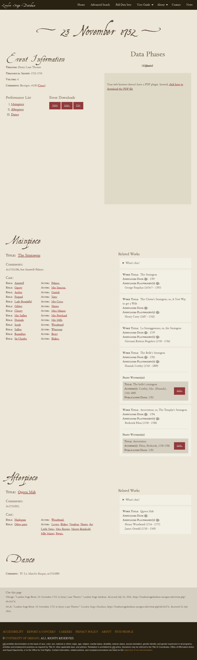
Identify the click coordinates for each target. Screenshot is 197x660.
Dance (15, 114)
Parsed (176, 65)
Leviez (55, 524)
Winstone (56, 329)
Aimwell (19, 283)
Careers (65, 631)
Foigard (18, 297)
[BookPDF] (147, 139)
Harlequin (20, 520)
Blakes (64, 524)
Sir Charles (20, 338)
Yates (54, 297)
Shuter (55, 306)
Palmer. (55, 283)
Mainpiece (17, 104)
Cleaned (157, 65)
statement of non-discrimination (138, 650)
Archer (18, 292)
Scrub (17, 324)
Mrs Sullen (20, 315)
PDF (117, 65)
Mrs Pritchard (59, 315)
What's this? (133, 263)
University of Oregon (22, 638)
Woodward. (57, 520)
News (189, 4)
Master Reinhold (80, 529)
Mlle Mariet (47, 533)
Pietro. (59, 533)
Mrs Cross (57, 301)
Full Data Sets (123, 4)
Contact (176, 4)
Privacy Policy (87, 631)
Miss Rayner (63, 529)
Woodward (57, 324)
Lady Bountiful (23, 301)
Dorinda (19, 320)
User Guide (143, 4)
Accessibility (13, 631)
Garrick (55, 292)
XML (67, 106)
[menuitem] (81, 4)
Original (137, 65)
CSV (78, 106)
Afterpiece (17, 109)
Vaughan (74, 524)
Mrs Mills (56, 320)
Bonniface (20, 334)
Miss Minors (58, 311)
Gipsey (18, 287)
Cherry (18, 311)
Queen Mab (27, 492)
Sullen (18, 329)
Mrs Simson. (58, 287)
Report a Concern (41, 631)
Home (81, 4)
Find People (124, 631)
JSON (55, 106)
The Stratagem (29, 256)
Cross (41, 85)
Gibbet (18, 306)
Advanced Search (100, 4)
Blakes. (55, 338)
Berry (54, 334)
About (161, 4)
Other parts (20, 524)
